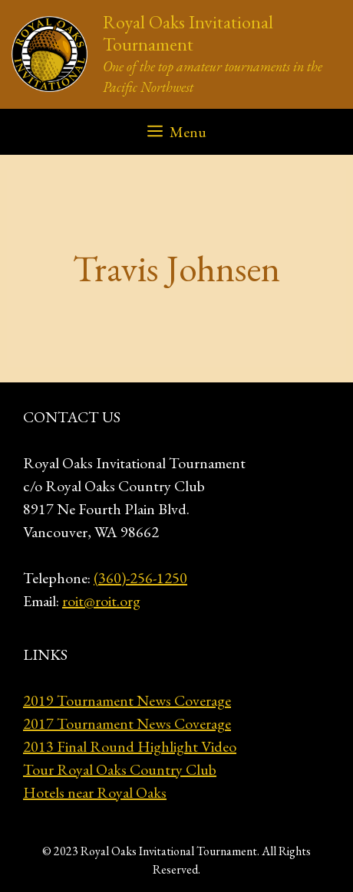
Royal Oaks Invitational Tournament (188, 33)
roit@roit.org (101, 601)
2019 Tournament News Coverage (127, 700)
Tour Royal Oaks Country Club (119, 769)
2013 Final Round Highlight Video (129, 746)
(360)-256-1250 (140, 578)
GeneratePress (177, 868)
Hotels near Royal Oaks (95, 792)
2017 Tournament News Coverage (127, 723)
